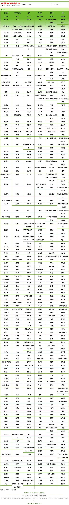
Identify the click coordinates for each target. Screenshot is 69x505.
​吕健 (51, 339)
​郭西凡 (40, 56)
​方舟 (51, 441)
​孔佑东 (40, 46)
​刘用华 (51, 372)
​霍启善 (6, 171)
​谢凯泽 (29, 302)
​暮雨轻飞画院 (63, 75)
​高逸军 (40, 253)
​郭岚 (17, 158)
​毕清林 (40, 385)
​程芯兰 (40, 289)
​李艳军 (17, 441)
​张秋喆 (6, 358)
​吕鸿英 (51, 286)
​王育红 (51, 325)
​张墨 (6, 92)
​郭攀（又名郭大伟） (51, 138)
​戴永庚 (40, 249)
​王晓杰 (6, 335)
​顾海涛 (40, 381)
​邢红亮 (63, 292)
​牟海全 (17, 365)
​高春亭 (6, 282)
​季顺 (63, 385)
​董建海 (63, 451)
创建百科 (26, 492)
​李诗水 (29, 246)
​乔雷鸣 (29, 388)
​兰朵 (6, 408)
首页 (1, 489)
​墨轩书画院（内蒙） (51, 210)
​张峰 (63, 395)
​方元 (63, 375)
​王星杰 (51, 484)
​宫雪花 (63, 467)
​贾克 (40, 194)
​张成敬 (17, 447)
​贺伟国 (63, 447)
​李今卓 (29, 484)
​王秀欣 (51, 421)
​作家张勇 (28, 404)
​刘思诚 (63, 249)
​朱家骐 (63, 381)
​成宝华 (51, 401)
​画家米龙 (51, 266)
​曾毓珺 (40, 470)
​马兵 (6, 398)
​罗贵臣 (63, 240)
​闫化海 (29, 467)
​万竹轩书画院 (17, 276)
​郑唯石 (51, 151)
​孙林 (40, 322)
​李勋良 (51, 125)
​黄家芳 (29, 418)
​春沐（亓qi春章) (6, 362)
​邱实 (51, 365)
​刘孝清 (6, 342)
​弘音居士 (51, 194)
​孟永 (40, 243)
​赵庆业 (63, 273)
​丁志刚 (40, 348)
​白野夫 (6, 464)
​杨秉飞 (6, 105)
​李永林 (40, 276)
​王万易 (40, 279)
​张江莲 (63, 276)
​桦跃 (6, 424)
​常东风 (17, 223)
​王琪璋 (63, 319)
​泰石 (6, 375)
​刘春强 (40, 286)
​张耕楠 (63, 335)
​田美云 (40, 365)
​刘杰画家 (40, 444)
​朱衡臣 (40, 82)
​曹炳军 (6, 13)
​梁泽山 (63, 398)
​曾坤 (51, 204)
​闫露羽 (40, 451)
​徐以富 (17, 372)
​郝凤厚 (6, 447)
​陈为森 (29, 414)
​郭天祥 (51, 395)
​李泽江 (17, 39)
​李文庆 (63, 484)
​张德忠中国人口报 (17, 460)
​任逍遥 (63, 362)
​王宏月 (63, 121)
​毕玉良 (29, 108)
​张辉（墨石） (51, 474)
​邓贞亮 (63, 246)
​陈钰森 (63, 339)
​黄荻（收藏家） (6, 217)
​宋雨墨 (17, 62)
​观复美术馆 (40, 16)
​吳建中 (51, 460)
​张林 (63, 13)
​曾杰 (29, 13)
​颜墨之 (29, 381)
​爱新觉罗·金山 (29, 329)
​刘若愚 (40, 259)
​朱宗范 (63, 480)
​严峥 (29, 401)
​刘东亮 (29, 39)
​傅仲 (17, 16)
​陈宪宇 (63, 259)
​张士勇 (6, 46)
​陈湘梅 (29, 385)
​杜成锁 (29, 259)
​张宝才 (6, 128)
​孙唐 (29, 470)
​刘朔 (51, 39)
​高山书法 (51, 167)
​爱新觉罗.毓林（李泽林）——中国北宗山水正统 (51, 177)
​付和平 (6, 322)
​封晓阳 (51, 135)
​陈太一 (63, 23)
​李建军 (29, 362)
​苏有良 (29, 335)
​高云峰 (29, 105)
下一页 (12, 489)
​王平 (29, 292)
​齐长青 (29, 115)
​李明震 (29, 460)
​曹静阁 (6, 154)
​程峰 (63, 236)
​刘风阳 (29, 477)
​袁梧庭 (63, 322)
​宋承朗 (29, 352)
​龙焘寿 (29, 32)
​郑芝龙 (29, 59)
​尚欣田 (6, 167)
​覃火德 (6, 319)
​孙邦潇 (17, 398)
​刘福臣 (63, 26)
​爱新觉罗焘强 (6, 339)
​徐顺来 (63, 164)
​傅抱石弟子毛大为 (17, 259)
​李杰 (29, 322)
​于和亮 (51, 411)
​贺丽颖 (63, 88)
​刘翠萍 (29, 273)
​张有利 (40, 233)
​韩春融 (40, 263)
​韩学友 (51, 342)
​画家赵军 (51, 253)
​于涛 (51, 249)
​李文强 (6, 246)
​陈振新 (63, 95)
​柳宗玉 (40, 256)
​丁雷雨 (63, 111)
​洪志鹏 (40, 404)
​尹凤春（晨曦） (28, 296)
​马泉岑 (6, 329)
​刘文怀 (51, 32)
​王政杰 (63, 85)
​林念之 (6, 19)
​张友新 (29, 111)
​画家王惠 (62, 414)
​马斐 (63, 368)
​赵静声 (40, 329)
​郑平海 (63, 29)
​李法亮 (6, 378)
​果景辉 (63, 299)
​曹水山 (51, 302)
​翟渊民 (40, 115)
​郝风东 (51, 378)
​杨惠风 (17, 342)
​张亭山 (63, 269)
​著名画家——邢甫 (51, 444)
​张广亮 (17, 161)
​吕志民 (29, 375)
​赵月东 (63, 181)
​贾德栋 (17, 151)
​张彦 (51, 184)
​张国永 (29, 339)
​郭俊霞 (17, 345)
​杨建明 (63, 418)
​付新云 (40, 174)
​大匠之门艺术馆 (6, 82)
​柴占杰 (63, 464)
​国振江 (29, 444)
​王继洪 (51, 368)
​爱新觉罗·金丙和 (62, 167)
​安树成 (51, 312)
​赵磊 (63, 161)
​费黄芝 (17, 296)
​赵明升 (51, 223)
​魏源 (63, 404)
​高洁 (63, 92)
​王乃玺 (17, 263)
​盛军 (17, 42)
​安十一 (29, 75)
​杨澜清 (51, 236)
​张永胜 (51, 299)
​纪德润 (40, 204)
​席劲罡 (40, 125)
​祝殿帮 (6, 158)
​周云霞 (51, 306)
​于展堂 (63, 105)
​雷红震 (63, 36)
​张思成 (29, 395)
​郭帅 (40, 315)
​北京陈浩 (6, 312)
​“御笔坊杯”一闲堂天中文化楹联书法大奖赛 (51, 49)
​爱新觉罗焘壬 (63, 46)
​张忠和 (51, 233)
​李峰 (51, 292)
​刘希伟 (40, 26)
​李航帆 (51, 319)
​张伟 (40, 411)
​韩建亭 (51, 88)
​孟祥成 (40, 92)
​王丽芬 (40, 59)
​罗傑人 (51, 263)
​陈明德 (63, 217)
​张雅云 (6, 302)
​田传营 (51, 437)
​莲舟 (63, 171)
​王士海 (6, 460)
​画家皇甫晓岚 (63, 332)
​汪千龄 (40, 441)
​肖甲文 (29, 128)
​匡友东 (17, 138)
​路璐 (40, 210)
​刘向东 (17, 454)
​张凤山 (40, 421)
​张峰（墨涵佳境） (51, 464)
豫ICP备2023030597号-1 (34, 503)
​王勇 (29, 306)
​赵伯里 (63, 184)
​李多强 (29, 171)
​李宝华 (51, 451)
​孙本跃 (51, 329)
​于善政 (17, 319)
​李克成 (6, 306)
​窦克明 (51, 480)
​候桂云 (63, 434)
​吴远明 (17, 414)
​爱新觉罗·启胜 (51, 131)
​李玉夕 (6, 309)
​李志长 (63, 19)
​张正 (17, 108)
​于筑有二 (51, 289)
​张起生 (17, 325)
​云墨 (63, 200)
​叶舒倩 (51, 388)
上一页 (5, 489)
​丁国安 (40, 282)
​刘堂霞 (40, 375)
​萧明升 (6, 372)
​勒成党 (17, 121)
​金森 (40, 65)
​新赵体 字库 (40, 358)
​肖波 (17, 249)
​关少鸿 (51, 332)
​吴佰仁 (40, 144)
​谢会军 (29, 42)
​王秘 (6, 256)
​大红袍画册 (40, 292)
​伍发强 (51, 148)
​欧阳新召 (6, 477)
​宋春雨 (29, 243)
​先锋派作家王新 (17, 85)
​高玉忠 (29, 282)
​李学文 (40, 158)
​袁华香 (29, 204)
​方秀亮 (29, 56)
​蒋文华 (40, 62)
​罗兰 (29, 368)
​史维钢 (51, 352)
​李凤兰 (40, 299)
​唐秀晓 (17, 355)
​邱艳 (29, 286)
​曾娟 (17, 167)
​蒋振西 (51, 36)
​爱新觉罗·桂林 (40, 269)
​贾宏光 (17, 329)
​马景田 (40, 325)
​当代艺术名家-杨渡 (63, 256)
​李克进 (6, 381)
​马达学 (40, 273)
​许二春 (63, 378)
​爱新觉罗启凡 (40, 240)
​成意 (63, 411)
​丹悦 (40, 138)
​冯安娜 (17, 269)
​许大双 (51, 414)
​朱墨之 (6, 161)
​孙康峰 (17, 256)
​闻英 (40, 434)
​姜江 (63, 108)
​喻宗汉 (17, 266)
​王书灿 (29, 158)
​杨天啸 (51, 355)
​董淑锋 (29, 437)
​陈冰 (40, 345)
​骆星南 (63, 279)
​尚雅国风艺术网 (28, 342)
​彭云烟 (40, 230)
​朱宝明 (40, 319)
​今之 (17, 358)
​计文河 (6, 470)
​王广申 (17, 378)
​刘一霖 (6, 223)
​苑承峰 (51, 13)
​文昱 (63, 282)
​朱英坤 (6, 249)
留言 (31, 492)
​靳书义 (17, 92)
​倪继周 (6, 266)
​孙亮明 (63, 131)
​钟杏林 (17, 174)
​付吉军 (51, 187)
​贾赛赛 (29, 315)
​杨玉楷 (29, 151)
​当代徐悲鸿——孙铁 (51, 256)
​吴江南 (40, 352)
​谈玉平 (63, 42)
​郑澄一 (40, 236)
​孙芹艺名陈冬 (29, 82)
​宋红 (40, 200)
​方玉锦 (6, 480)
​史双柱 (29, 62)
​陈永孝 (40, 217)
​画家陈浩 (51, 62)
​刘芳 (51, 470)
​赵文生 (29, 474)
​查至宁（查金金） (51, 128)
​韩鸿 (17, 46)
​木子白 (6, 352)
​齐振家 (63, 32)
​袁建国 (40, 378)
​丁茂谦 (40, 480)
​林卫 (29, 200)
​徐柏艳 (63, 408)
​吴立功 (63, 431)
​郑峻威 (63, 348)
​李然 (40, 395)
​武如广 (63, 151)
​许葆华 (6, 296)
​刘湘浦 (17, 388)
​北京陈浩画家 (63, 309)
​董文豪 (63, 128)
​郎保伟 (29, 135)
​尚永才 (17, 385)
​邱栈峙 (29, 256)
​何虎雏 (29, 154)
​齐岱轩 (17, 375)
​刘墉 (63, 79)
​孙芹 (17, 82)
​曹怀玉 (6, 401)
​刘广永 (63, 243)
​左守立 (17, 105)
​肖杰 (40, 339)
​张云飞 (51, 85)
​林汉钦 (6, 263)
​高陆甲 (40, 111)
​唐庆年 (63, 315)
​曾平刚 (6, 210)
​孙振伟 (51, 121)
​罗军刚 (6, 325)
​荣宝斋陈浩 (29, 309)
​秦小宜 (63, 59)
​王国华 (40, 464)
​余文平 (63, 125)
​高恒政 (51, 246)
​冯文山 (17, 312)
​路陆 (40, 335)
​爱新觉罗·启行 (6, 108)
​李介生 (6, 269)
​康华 (63, 62)
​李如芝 (40, 398)
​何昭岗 (6, 111)
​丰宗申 (6, 428)
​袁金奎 (51, 279)
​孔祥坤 (51, 348)
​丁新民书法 (6, 26)
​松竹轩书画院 (51, 315)
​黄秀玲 (6, 345)
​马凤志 (29, 167)
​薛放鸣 (6, 444)
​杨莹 (29, 441)
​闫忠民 (29, 428)
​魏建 (63, 230)
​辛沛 (40, 477)
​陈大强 (17, 404)
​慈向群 (6, 414)
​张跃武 (6, 194)
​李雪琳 (40, 467)
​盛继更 (6, 332)
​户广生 (63, 329)
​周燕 (63, 460)
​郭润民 (51, 358)
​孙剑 (51, 467)
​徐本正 (63, 56)
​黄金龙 (40, 454)
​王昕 (51, 240)
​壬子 (29, 69)
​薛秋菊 (63, 342)
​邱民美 (29, 85)
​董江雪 (29, 279)
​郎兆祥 (63, 325)
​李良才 (29, 95)
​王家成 (51, 154)
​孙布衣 (40, 69)
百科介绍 (36, 492)
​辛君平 (6, 289)
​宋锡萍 (51, 404)
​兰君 (17, 286)
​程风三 (17, 315)
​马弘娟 (29, 174)
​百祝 (63, 345)
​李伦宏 (63, 220)
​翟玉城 (51, 447)
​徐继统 (51, 322)
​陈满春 (6, 62)
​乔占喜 (51, 16)
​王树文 (17, 339)
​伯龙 (63, 135)
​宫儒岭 (63, 444)
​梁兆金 (63, 154)
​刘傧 (63, 441)
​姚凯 (51, 269)
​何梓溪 (17, 477)
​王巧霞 (63, 352)
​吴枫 (40, 418)
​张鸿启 (6, 441)
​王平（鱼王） (51, 82)
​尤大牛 (29, 16)
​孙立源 (29, 138)
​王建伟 (40, 131)
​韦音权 (40, 437)
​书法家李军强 (63, 401)
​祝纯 (17, 230)
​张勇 (63, 49)
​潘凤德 (40, 151)
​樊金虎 (63, 477)
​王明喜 (29, 411)
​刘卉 (17, 411)
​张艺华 (6, 144)
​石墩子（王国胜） (17, 302)
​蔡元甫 (17, 273)
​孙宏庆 (17, 184)
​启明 (51, 273)
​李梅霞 (6, 388)
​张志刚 (51, 95)
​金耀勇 (40, 161)
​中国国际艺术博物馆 (40, 167)
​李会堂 (40, 154)
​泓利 (40, 171)
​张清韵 (63, 118)
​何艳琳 (40, 108)
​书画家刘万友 (17, 131)
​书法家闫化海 (17, 467)
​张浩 (63, 266)
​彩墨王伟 (28, 217)
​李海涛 (40, 135)
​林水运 (6, 411)
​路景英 (17, 322)
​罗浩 (51, 375)
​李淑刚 (6, 236)
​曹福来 (29, 125)
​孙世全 (17, 421)
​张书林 (17, 289)
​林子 (63, 115)
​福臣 (29, 276)
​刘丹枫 (51, 65)
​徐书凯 (51, 59)
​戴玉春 (63, 474)
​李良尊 (40, 368)
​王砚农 (6, 395)
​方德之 (17, 282)
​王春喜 (17, 474)
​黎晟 (63, 174)
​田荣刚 (29, 210)
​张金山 (51, 398)
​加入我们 (17, 236)
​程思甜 (6, 138)
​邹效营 (29, 424)
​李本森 (63, 177)
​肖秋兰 (40, 408)
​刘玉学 (40, 121)
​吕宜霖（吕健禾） (17, 36)
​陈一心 (6, 434)
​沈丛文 (17, 279)
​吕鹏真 (17, 135)
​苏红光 (51, 158)
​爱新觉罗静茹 (6, 279)
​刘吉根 (63, 253)
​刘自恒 (17, 362)
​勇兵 (17, 19)
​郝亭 (63, 437)
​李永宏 (29, 464)
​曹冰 (40, 19)
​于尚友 (51, 111)
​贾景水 (6, 474)
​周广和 (6, 292)
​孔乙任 (17, 204)
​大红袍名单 (6, 259)
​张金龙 (51, 335)
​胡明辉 (29, 269)
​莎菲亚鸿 (40, 105)
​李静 (40, 128)
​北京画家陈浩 (63, 306)
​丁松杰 (51, 108)
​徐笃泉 (6, 39)
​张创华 (63, 16)
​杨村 (6, 56)
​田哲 (51, 276)
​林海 (29, 398)
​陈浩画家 (51, 309)
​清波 (17, 128)
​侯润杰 (17, 381)
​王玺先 (51, 362)
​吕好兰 (63, 312)
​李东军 (17, 200)
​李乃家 (63, 372)
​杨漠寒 (51, 75)
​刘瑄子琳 (62, 302)
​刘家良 (40, 474)
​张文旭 (29, 325)
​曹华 (6, 125)
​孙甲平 (63, 82)
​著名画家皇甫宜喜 (17, 309)
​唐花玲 (17, 401)
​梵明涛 (6, 135)
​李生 (17, 352)
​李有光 (29, 358)
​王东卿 (40, 39)
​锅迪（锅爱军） (6, 85)
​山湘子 (63, 65)
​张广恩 (63, 148)
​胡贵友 (40, 388)
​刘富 (17, 253)
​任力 (17, 111)
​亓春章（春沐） (62, 358)
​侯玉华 (40, 372)
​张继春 (51, 144)
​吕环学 (51, 385)
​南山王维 (28, 161)
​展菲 (17, 75)
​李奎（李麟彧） (51, 381)
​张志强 (17, 194)
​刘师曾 (17, 418)
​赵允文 (40, 332)
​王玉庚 (6, 16)
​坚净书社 (28, 249)
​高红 (51, 79)
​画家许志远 (17, 13)
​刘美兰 (40, 460)
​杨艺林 (29, 263)
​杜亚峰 (29, 454)
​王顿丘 (17, 95)
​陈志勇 (17, 210)
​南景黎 (17, 217)
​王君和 (6, 36)
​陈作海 (51, 259)
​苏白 (40, 266)
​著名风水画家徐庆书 (51, 98)
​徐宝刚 (29, 319)
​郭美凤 (51, 171)
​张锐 (40, 414)
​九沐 (17, 395)
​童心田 (6, 421)
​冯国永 (6, 315)
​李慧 (40, 424)
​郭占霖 (51, 296)
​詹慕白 (40, 355)
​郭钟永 (6, 253)
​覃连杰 (6, 69)
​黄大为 (6, 273)
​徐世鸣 (63, 296)
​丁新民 (40, 29)
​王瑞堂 (51, 29)
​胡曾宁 (40, 302)
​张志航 (6, 131)
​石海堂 (6, 276)
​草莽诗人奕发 (29, 312)
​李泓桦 (6, 355)
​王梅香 (6, 286)
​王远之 (63, 39)
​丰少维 (51, 434)
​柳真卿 (6, 121)
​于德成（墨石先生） (63, 52)
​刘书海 (40, 312)
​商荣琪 (17, 65)
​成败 (63, 428)
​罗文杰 (29, 408)
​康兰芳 (29, 65)
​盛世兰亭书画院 (6, 454)
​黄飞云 (63, 263)
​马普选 (40, 484)
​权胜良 (51, 282)
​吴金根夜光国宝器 (63, 144)
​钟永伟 (51, 477)
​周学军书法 (51, 26)
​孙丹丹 (17, 464)
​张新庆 (17, 299)
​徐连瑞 (6, 184)
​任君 (40, 428)
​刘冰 (6, 299)
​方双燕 (29, 421)
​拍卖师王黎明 (17, 115)
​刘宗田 (51, 243)
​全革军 (63, 355)
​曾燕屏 (51, 454)
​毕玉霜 (17, 480)
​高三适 (51, 230)
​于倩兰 (6, 368)
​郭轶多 (17, 444)
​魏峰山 (40, 362)
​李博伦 (29, 372)
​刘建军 (63, 424)
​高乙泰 (6, 32)
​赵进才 (29, 378)
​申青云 (6, 115)
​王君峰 (17, 470)
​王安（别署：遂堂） (28, 480)
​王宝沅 (29, 289)
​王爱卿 (17, 332)
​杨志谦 (17, 424)
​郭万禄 (40, 309)
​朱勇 (6, 243)
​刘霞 (29, 253)
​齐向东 (17, 125)
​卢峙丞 (63, 286)
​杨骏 (40, 342)
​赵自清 (29, 121)
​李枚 (6, 418)
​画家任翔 (51, 424)
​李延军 (51, 408)
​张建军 (6, 230)
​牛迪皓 (17, 335)
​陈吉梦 (29, 299)
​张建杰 (40, 32)
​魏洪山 (6, 467)
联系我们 (42, 492)
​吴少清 (6, 42)
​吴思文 (51, 56)
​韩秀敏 (17, 171)
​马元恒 (40, 306)
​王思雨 (40, 148)
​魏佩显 (29, 19)
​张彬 (29, 355)
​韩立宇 (51, 418)
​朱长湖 (17, 292)
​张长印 (29, 332)
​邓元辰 (6, 151)
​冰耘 (29, 434)
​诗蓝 (40, 42)
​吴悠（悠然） (6, 385)
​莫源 (40, 36)
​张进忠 (17, 408)
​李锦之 (17, 144)
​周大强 (17, 246)
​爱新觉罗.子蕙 (29, 365)
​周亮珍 (63, 365)
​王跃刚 (40, 401)
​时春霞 (51, 42)
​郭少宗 (63, 470)
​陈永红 (29, 36)
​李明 (40, 246)
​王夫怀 (29, 92)
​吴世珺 (63, 233)
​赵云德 (40, 447)
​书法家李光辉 (17, 32)
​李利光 (17, 154)
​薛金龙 (29, 266)
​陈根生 (17, 306)
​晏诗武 (17, 368)
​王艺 (17, 428)
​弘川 (51, 105)
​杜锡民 (6, 404)
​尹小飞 (6, 365)
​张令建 (17, 243)
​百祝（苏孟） (51, 345)
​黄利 (63, 421)
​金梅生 (6, 65)
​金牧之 (63, 289)
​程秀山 (6, 95)
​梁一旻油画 (29, 131)
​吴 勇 (6, 484)
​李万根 (29, 184)
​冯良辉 (40, 13)
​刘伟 (40, 296)
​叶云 (63, 158)
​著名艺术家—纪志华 (51, 92)
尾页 (15, 489)
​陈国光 (29, 194)
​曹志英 (51, 200)
